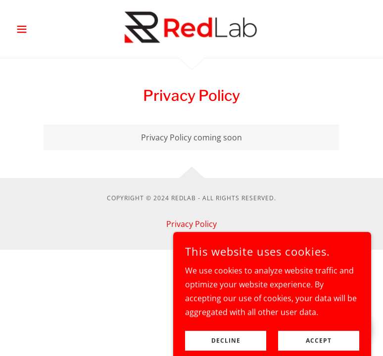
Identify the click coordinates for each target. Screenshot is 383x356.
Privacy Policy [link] (191, 224)
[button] (39, 29)
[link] (191, 27)
